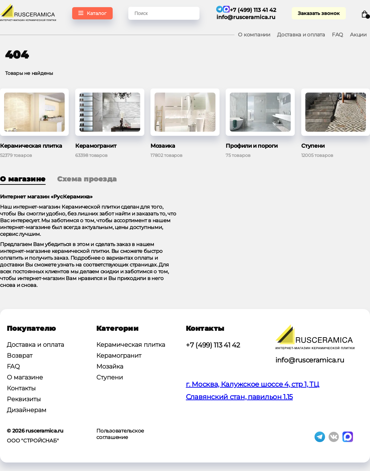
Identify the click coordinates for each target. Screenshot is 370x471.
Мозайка (109, 366)
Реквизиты (24, 399)
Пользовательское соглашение (120, 433)
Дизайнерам (26, 410)
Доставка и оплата (301, 34)
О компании (254, 34)
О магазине (23, 179)
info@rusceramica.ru (245, 17)
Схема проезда (87, 179)
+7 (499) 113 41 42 (213, 345)
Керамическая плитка (130, 344)
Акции (358, 34)
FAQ (337, 34)
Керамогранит (118, 355)
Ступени (109, 377)
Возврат (19, 355)
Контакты (21, 388)
